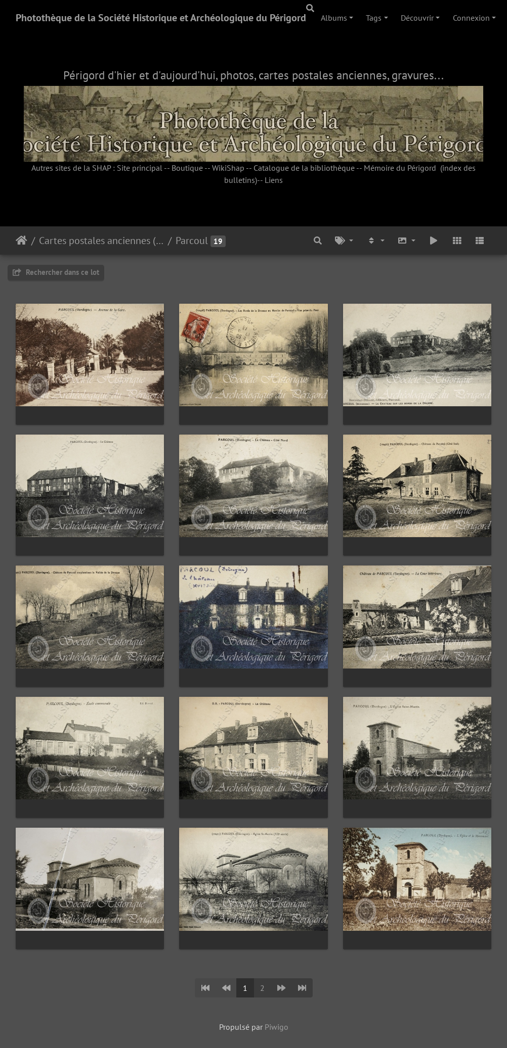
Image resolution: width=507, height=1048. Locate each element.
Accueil (21, 240)
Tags (374, 18)
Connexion (471, 18)
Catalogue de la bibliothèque (304, 168)
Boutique (187, 168)
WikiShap (228, 168)
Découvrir (417, 18)
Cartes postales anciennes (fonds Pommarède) (101, 240)
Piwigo (276, 1027)
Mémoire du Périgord (400, 168)
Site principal (139, 168)
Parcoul (192, 240)
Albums (334, 18)
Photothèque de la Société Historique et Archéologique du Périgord (161, 17)
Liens (274, 180)
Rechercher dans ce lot (56, 272)
